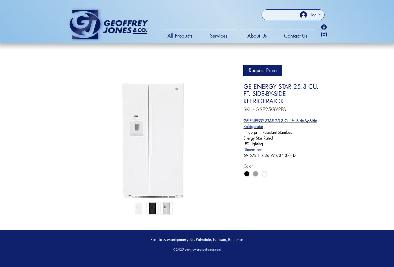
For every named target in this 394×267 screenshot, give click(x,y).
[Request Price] (262, 70)
